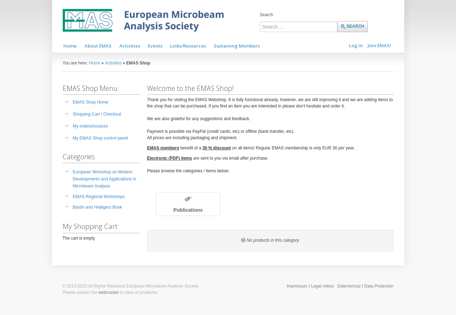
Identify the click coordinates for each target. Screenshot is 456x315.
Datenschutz (349, 286)
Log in (356, 45)
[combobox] (298, 26)
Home (94, 63)
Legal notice (322, 286)
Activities (113, 63)
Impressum (297, 286)
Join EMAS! (379, 45)
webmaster (109, 292)
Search (266, 14)
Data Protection (379, 286)
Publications (188, 210)
